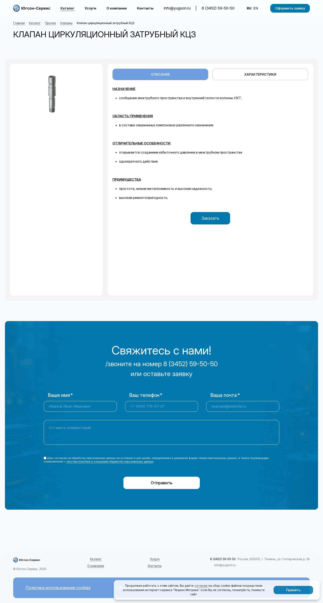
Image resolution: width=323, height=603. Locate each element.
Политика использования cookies (58, 587)
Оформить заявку (290, 8)
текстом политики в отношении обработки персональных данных (109, 461)
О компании (116, 8)
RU (249, 8)
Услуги (90, 8)
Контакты (145, 8)
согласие (201, 585)
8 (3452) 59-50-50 (218, 8)
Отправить (161, 482)
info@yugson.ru (177, 8)
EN (255, 8)
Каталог (67, 8)
